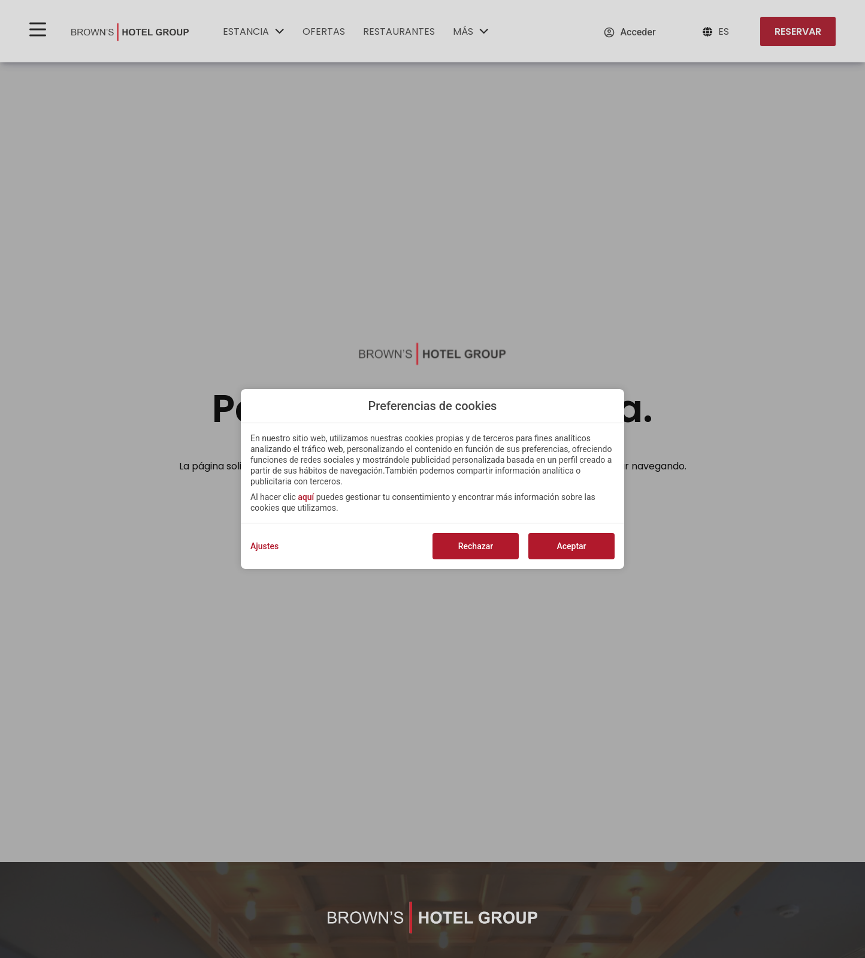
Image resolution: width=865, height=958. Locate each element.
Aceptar (571, 546)
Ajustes (264, 546)
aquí (306, 497)
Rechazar (475, 546)
